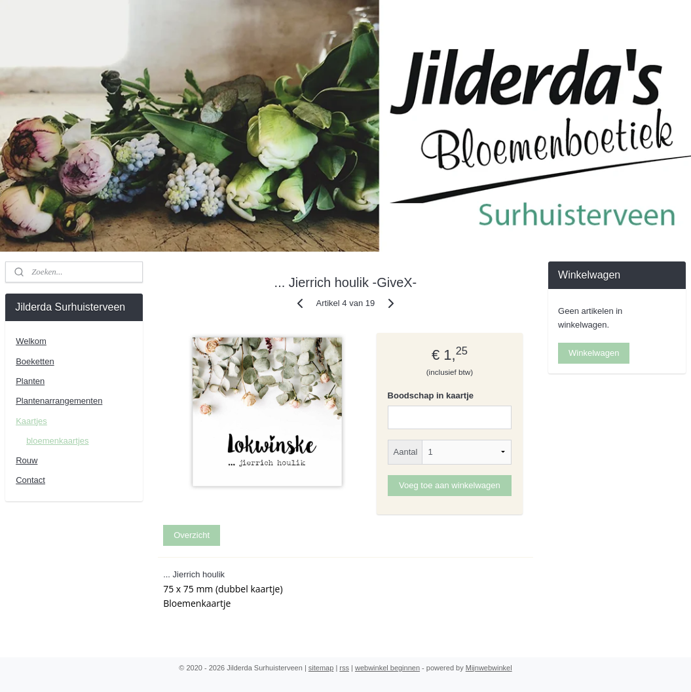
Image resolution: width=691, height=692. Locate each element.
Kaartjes (31, 421)
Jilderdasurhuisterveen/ (602, 393)
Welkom (31, 341)
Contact (30, 480)
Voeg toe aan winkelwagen (449, 485)
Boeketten (35, 361)
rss (344, 668)
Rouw (26, 460)
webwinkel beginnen (387, 668)
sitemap (321, 668)
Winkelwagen (594, 353)
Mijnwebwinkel (489, 668)
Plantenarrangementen (59, 401)
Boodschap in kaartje (431, 395)
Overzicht (192, 535)
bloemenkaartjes (57, 441)
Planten (30, 381)
